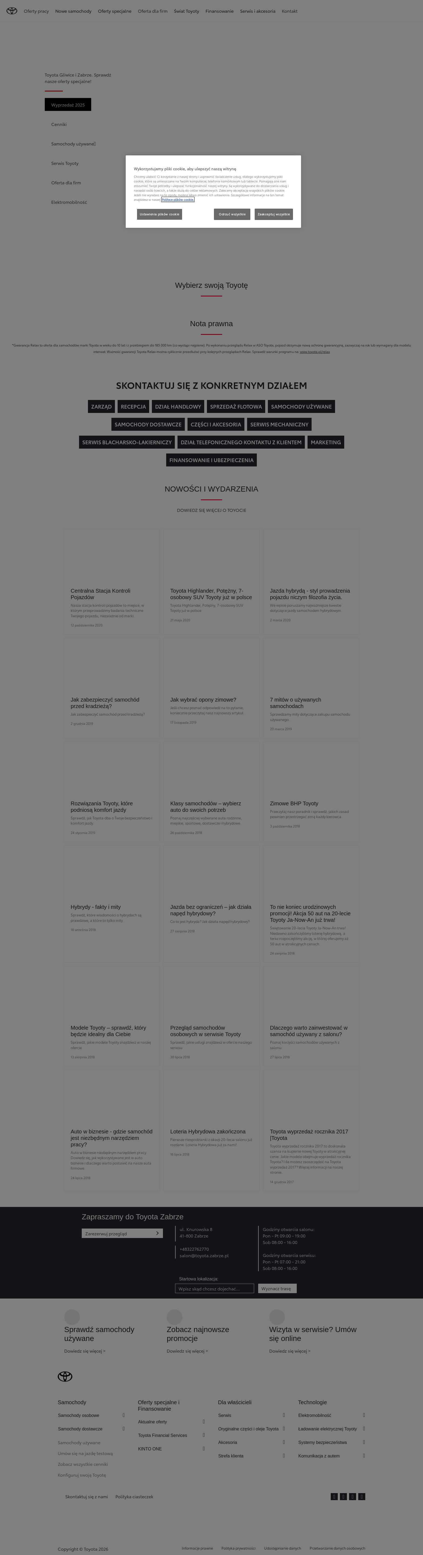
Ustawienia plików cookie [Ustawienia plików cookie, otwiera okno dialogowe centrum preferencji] (159, 214)
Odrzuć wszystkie (232, 214)
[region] (213, 191)
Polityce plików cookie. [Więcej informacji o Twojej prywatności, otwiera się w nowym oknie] (178, 199)
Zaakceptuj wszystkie (274, 214)
